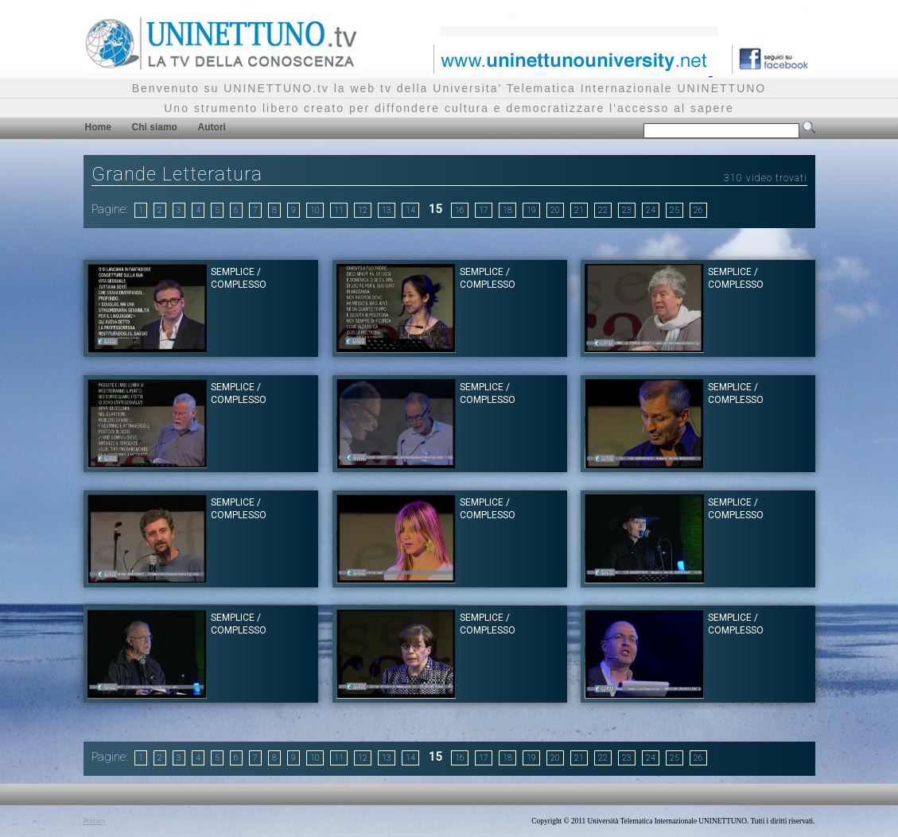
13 (386, 210)
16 (460, 210)
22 (603, 210)
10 (315, 210)
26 (698, 210)
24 (650, 210)
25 (674, 210)
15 (435, 209)
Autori (212, 127)
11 (339, 210)
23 (627, 210)
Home (98, 127)
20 (555, 210)
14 (410, 210)
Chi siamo (154, 127)
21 (579, 210)
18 (507, 210)
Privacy (95, 821)
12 (362, 210)
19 (531, 210)
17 (483, 210)
